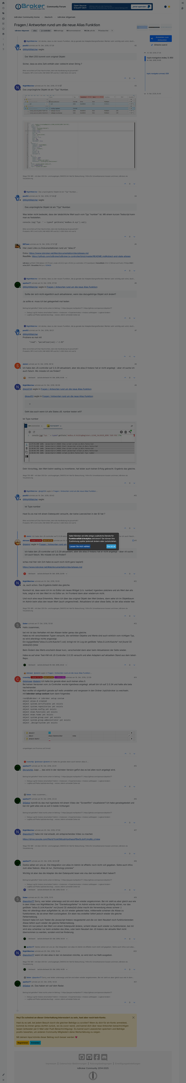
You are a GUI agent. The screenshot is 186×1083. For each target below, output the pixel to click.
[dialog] (93, 541)
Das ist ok (111, 546)
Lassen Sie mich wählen (80, 546)
